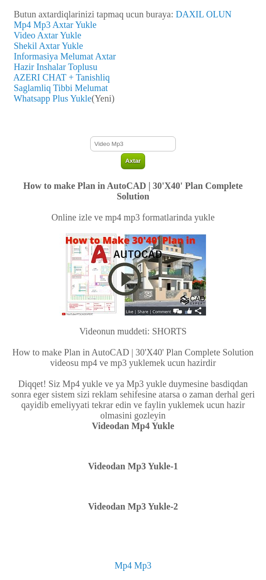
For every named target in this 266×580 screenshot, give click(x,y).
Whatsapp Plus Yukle (50, 98)
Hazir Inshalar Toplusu (53, 67)
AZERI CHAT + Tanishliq (59, 77)
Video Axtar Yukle (45, 35)
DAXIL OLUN (204, 14)
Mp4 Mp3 (133, 565)
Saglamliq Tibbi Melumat (58, 88)
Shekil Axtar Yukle (46, 46)
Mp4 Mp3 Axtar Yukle (53, 25)
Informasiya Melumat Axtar (62, 56)
